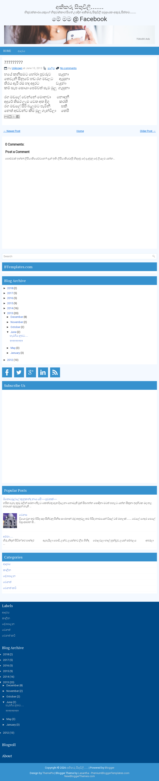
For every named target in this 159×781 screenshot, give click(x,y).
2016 (10, 298)
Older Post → (148, 131)
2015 (10, 303)
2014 (10, 308)
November (17, 322)
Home (7, 51)
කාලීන (51, 68)
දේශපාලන (9, 576)
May (13, 347)
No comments (68, 68)
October (15, 327)
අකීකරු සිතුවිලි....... (80, 6)
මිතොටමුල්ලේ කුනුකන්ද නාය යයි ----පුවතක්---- (30, 499)
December (17, 316)
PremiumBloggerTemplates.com (110, 773)
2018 (10, 288)
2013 (10, 313)
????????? (13, 62)
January (15, 352)
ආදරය (21, 51)
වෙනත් (7, 582)
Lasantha (83, 773)
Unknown (17, 68)
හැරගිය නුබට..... (19, 335)
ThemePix (48, 773)
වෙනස (23, 514)
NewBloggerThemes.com (79, 776)
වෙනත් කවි (9, 588)
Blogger (109, 767)
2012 (10, 359)
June (13, 332)
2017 (10, 293)
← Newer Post (11, 131)
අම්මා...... (8, 536)
